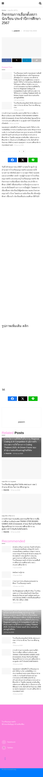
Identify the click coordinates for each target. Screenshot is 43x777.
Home (4, 10)
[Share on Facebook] (6, 60)
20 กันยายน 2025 (19, 100)
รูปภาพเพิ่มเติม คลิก (15, 326)
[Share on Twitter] (17, 60)
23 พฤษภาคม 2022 (18, 586)
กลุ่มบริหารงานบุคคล (9, 481)
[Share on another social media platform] (36, 60)
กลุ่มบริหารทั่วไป (13, 10)
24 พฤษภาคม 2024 (30, 31)
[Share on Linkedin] (27, 60)
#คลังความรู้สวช (18, 572)
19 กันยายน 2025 (19, 110)
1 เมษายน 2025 (17, 567)
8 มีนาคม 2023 (17, 603)
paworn (17, 31)
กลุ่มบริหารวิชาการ (8, 516)
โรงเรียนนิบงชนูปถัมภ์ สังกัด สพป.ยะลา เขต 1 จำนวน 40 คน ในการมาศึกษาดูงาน (27, 105)
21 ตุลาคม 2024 (17, 575)
